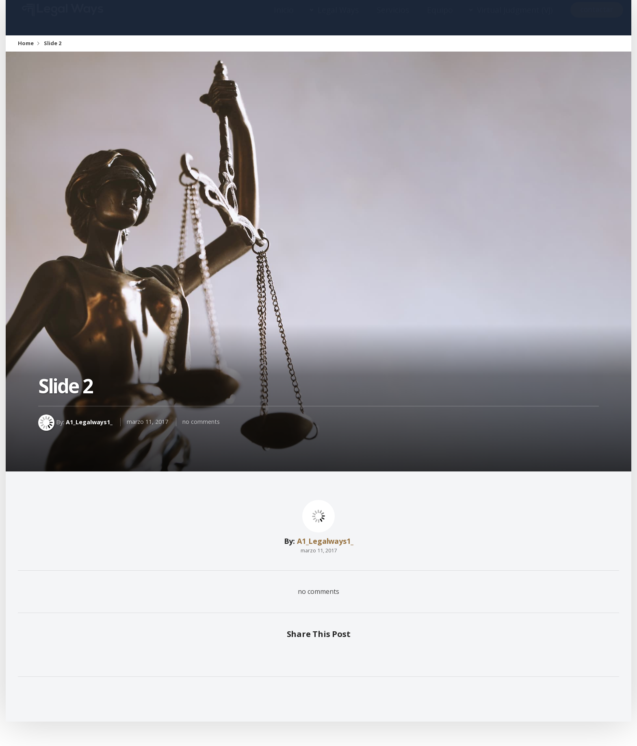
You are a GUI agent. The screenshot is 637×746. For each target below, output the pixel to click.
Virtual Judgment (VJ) (514, 17)
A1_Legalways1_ (89, 421)
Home (26, 43)
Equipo (440, 17)
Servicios (393, 17)
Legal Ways (338, 17)
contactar (597, 17)
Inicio (284, 17)
